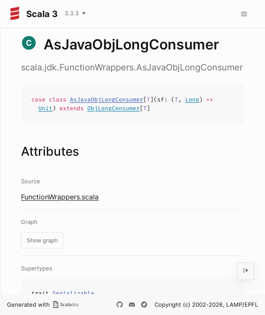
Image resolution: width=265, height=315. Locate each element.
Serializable (73, 293)
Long (192, 99)
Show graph (42, 240)
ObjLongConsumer (113, 108)
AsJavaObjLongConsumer (106, 99)
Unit (45, 108)
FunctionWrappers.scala (60, 196)
